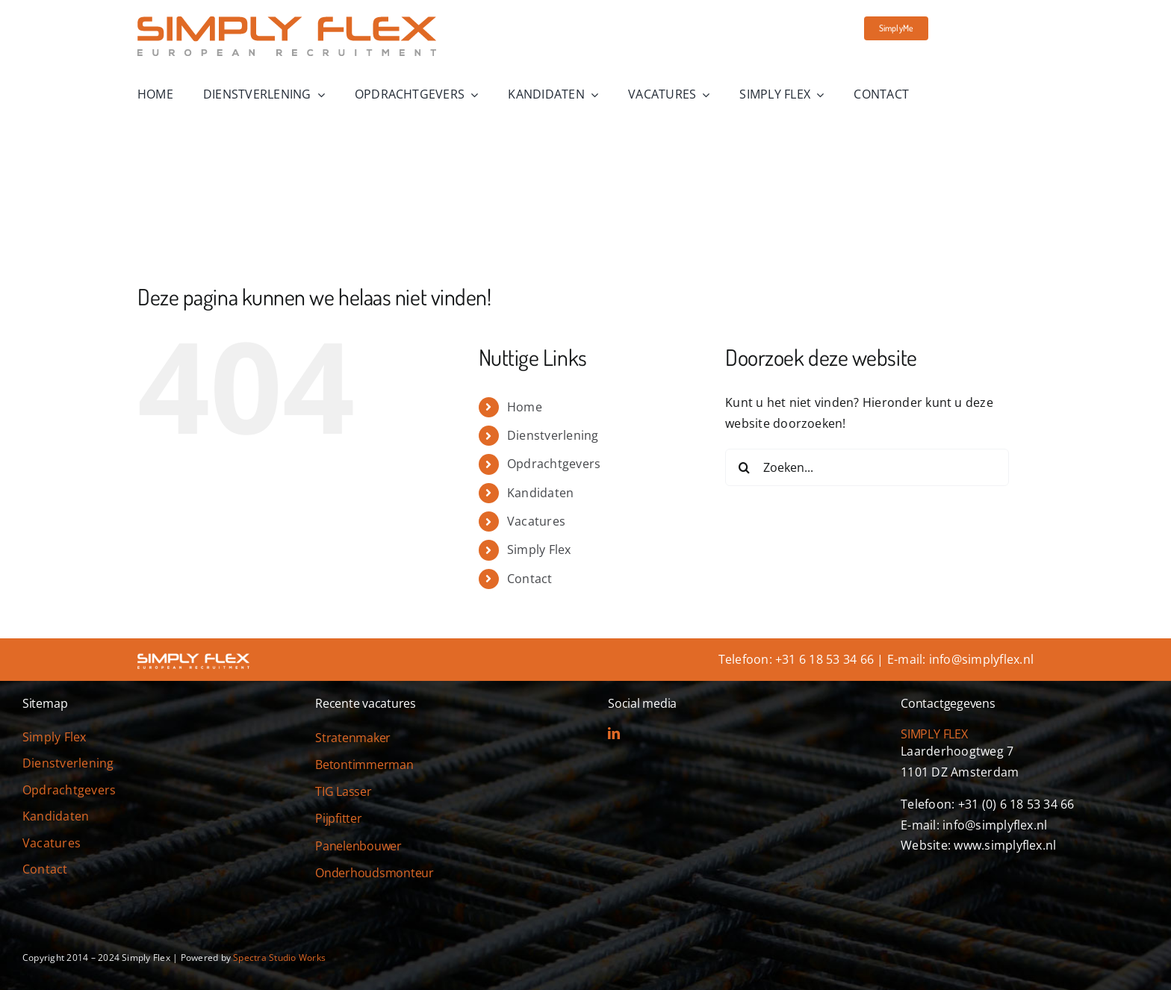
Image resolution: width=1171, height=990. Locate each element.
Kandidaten (540, 493)
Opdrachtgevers (553, 463)
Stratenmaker (353, 737)
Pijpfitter (338, 818)
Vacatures (536, 521)
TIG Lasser (343, 791)
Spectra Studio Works (279, 957)
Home (524, 407)
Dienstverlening (553, 435)
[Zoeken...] (867, 467)
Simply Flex (539, 549)
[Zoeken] (743, 467)
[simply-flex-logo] (286, 22)
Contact (530, 578)
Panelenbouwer (358, 846)
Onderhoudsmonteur (374, 873)
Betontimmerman (364, 764)
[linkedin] (614, 733)
